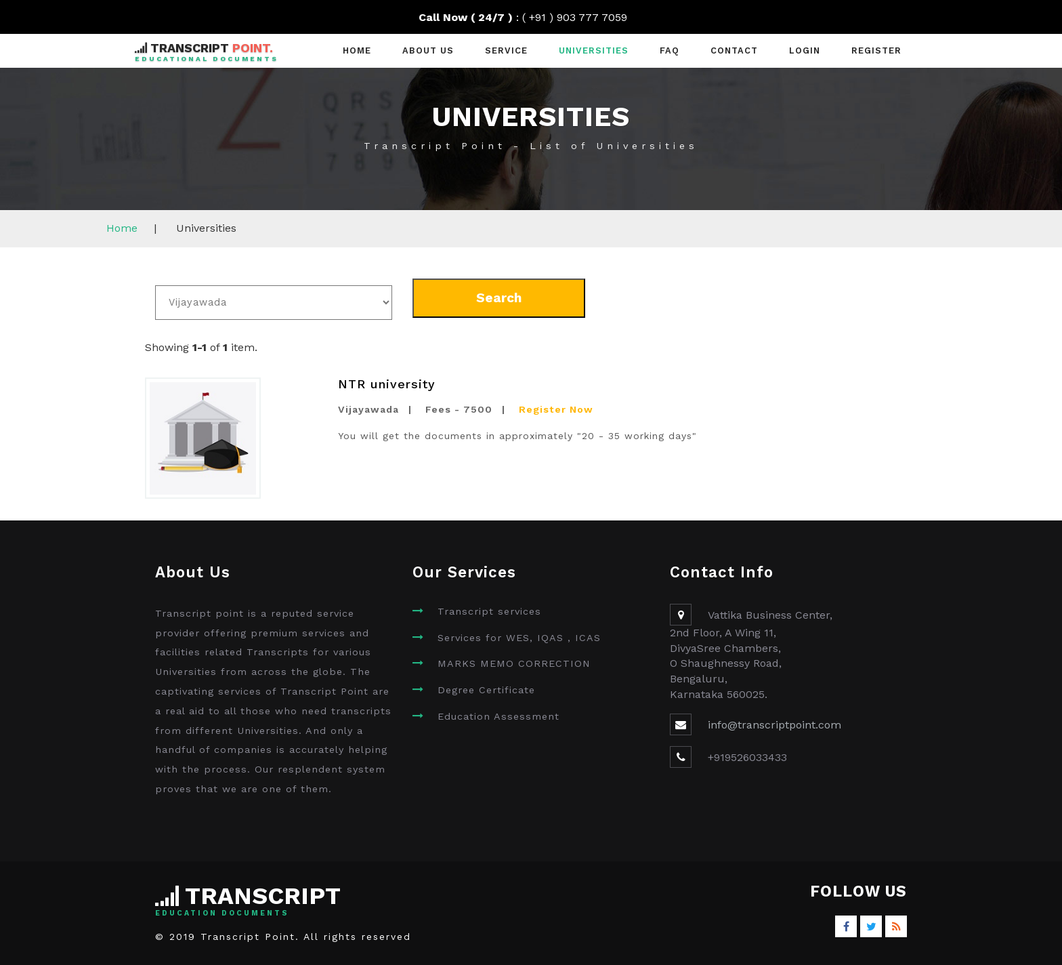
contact (734, 50)
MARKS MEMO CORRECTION (514, 663)
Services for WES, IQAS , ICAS (519, 637)
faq (669, 50)
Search (499, 298)
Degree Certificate (486, 689)
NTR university (387, 384)
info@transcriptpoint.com (774, 724)
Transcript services (489, 611)
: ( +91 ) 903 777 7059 (531, 17)
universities (594, 50)
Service (506, 50)
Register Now (556, 409)
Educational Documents (206, 58)
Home (357, 50)
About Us (428, 50)
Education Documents (222, 913)
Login (804, 50)
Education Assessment (498, 716)
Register (876, 50)
